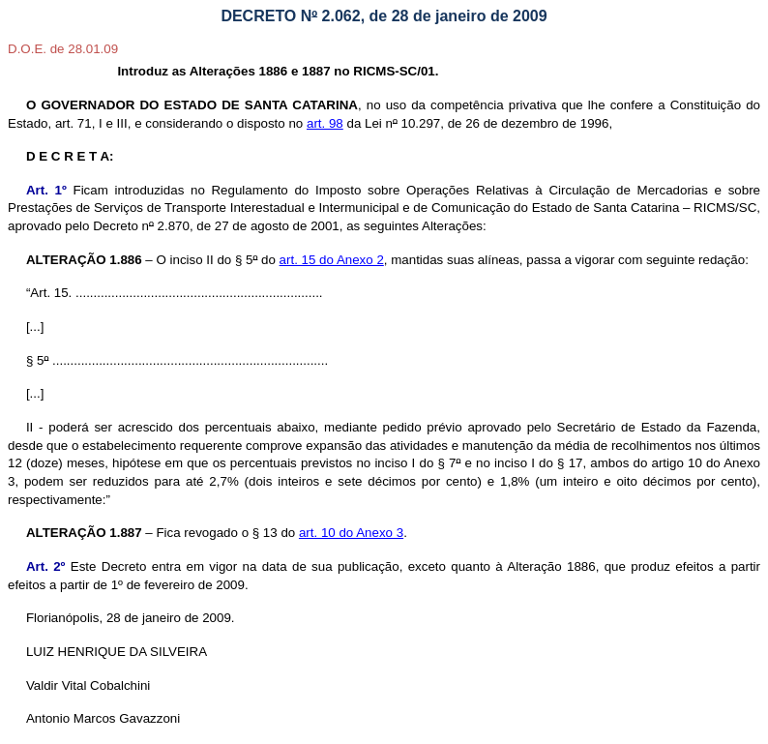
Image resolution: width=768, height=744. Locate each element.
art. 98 (325, 123)
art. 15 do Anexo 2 (332, 260)
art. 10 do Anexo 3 (351, 532)
